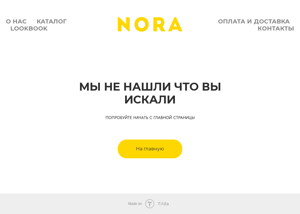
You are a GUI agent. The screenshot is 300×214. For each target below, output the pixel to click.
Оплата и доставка (254, 21)
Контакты (276, 28)
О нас (16, 21)
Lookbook (28, 28)
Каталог (52, 21)
